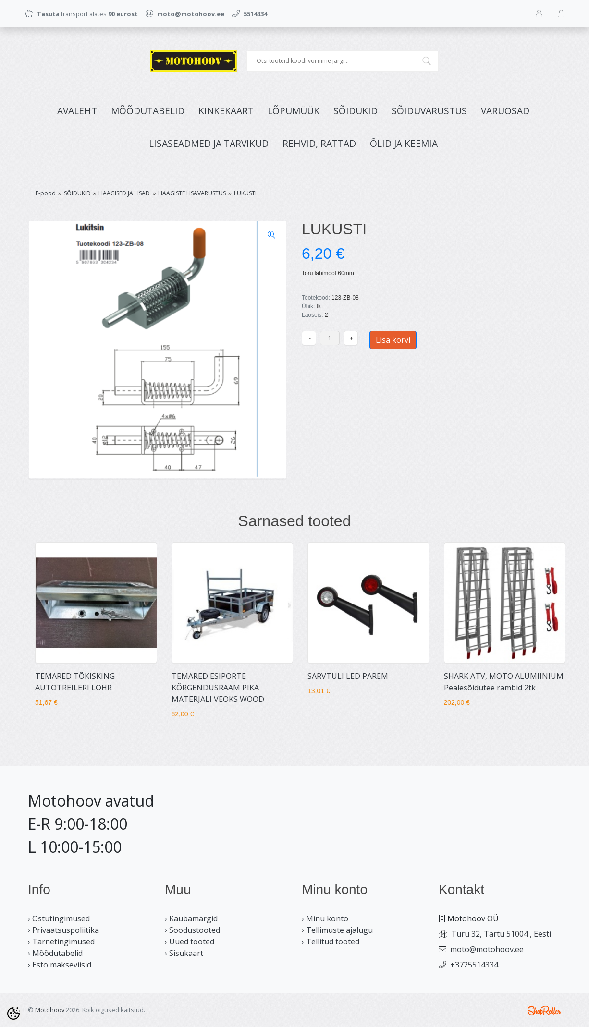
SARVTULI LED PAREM (347, 676)
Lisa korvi (393, 340)
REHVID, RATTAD (319, 143)
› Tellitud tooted (330, 941)
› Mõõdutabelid (55, 953)
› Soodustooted (192, 930)
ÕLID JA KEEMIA (404, 143)
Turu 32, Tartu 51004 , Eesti (501, 934)
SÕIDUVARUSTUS (429, 110)
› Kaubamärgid (191, 918)
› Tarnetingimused (61, 941)
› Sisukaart (184, 953)
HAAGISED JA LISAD (124, 193)
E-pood (46, 193)
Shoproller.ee (544, 1010)
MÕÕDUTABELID (147, 110)
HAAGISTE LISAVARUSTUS (192, 193)
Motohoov (49, 1009)
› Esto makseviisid (59, 964)
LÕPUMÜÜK (293, 110)
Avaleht (77, 110)
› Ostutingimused (59, 918)
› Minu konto (325, 918)
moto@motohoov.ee (487, 949)
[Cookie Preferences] (13, 1013)
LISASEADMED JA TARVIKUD (209, 143)
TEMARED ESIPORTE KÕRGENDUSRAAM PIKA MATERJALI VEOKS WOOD (218, 687)
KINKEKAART (226, 110)
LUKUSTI (245, 193)
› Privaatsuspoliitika (63, 930)
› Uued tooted (189, 941)
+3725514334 (474, 964)
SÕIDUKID (355, 110)
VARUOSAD (505, 110)
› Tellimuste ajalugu (337, 930)
